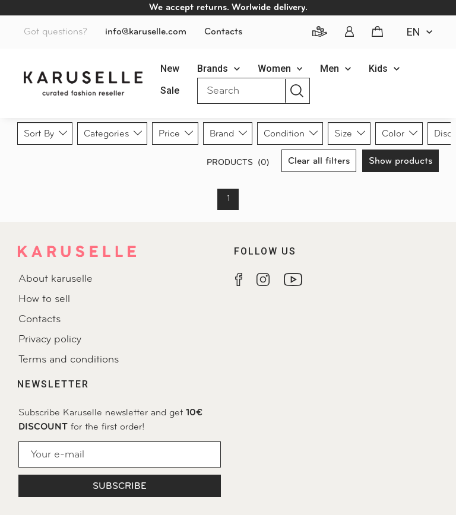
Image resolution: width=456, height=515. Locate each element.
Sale (169, 90)
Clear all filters (319, 161)
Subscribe (120, 486)
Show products (400, 161)
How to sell (44, 299)
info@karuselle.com (145, 32)
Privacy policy (49, 339)
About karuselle (55, 279)
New (169, 68)
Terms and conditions (68, 359)
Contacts (223, 32)
